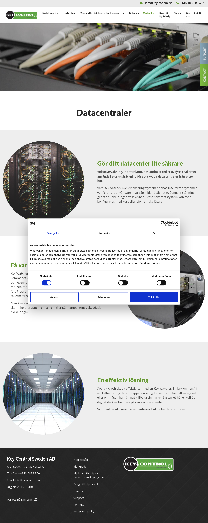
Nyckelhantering (50, 13)
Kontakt (197, 13)
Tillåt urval (104, 296)
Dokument (134, 13)
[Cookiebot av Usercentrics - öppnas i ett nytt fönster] (163, 223)
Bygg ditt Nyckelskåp (164, 15)
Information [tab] (104, 233)
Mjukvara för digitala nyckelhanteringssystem (102, 13)
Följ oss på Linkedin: (22, 499)
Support (178, 13)
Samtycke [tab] (53, 233)
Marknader (148, 13)
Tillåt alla (153, 296)
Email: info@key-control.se (23, 480)
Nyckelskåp (69, 13)
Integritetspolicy (83, 511)
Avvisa (54, 296)
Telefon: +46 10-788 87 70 (23, 473)
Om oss (188, 15)
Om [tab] (155, 233)
